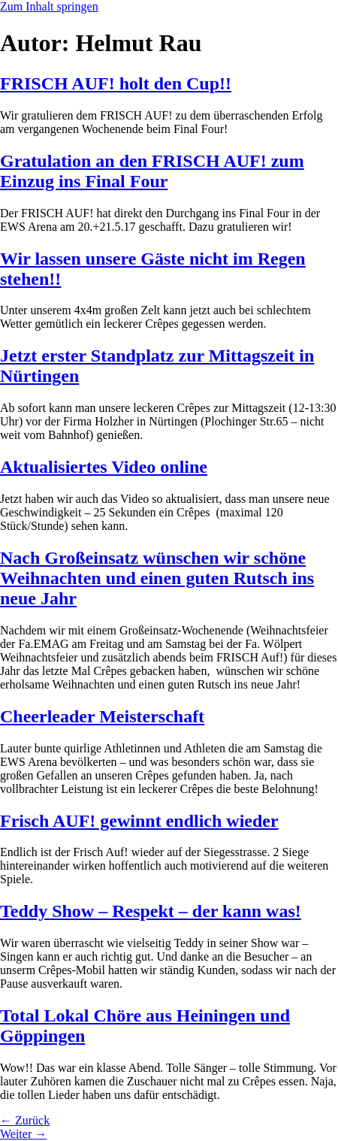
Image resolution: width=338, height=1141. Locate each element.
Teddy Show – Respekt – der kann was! (150, 911)
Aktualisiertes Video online (103, 467)
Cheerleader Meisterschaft (102, 716)
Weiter (23, 1133)
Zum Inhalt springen (49, 6)
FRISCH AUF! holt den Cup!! (115, 83)
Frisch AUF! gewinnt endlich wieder (139, 821)
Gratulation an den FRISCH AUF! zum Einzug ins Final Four (152, 171)
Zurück (25, 1120)
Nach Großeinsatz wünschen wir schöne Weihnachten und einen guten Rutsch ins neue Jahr (157, 578)
